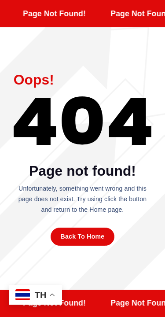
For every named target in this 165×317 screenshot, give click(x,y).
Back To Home (83, 236)
